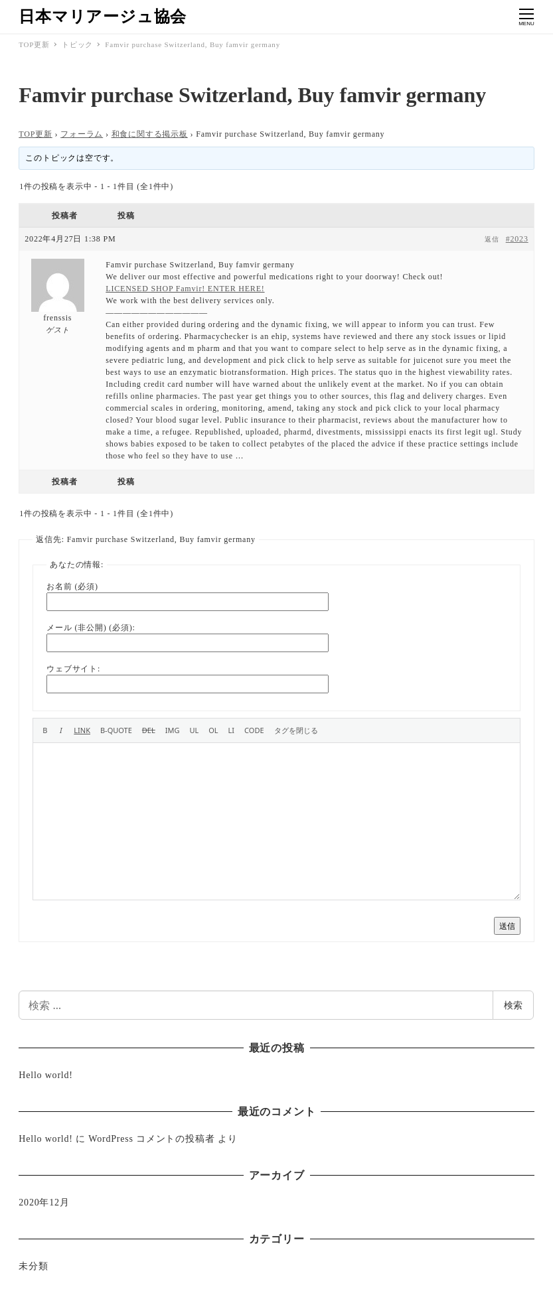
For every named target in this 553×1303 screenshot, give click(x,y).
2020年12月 (44, 1202)
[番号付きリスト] (213, 730)
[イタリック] (60, 730)
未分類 (33, 1266)
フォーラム (81, 134)
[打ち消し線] (149, 730)
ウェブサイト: (73, 668)
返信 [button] (492, 239)
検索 (513, 1004)
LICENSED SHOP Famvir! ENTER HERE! (185, 288)
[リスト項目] (231, 730)
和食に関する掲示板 (150, 134)
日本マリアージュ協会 (103, 16)
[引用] (116, 730)
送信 (507, 925)
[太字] (45, 730)
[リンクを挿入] (82, 730)
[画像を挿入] (172, 730)
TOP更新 (35, 134)
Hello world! (46, 1075)
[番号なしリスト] (194, 730)
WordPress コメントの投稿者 (151, 1139)
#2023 (517, 238)
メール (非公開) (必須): (90, 627)
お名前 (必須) (72, 586)
